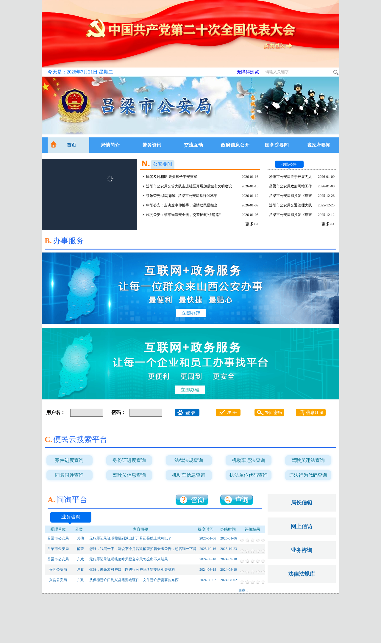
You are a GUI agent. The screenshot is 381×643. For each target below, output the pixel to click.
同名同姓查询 (69, 475)
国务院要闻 (277, 145)
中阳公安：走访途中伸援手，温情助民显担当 (182, 205)
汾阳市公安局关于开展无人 (290, 177)
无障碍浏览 (248, 72)
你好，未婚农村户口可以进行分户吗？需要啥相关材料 (132, 569)
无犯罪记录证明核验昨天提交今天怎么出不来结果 (128, 559)
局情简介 (110, 145)
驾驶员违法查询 (308, 460)
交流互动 (193, 145)
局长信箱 (301, 503)
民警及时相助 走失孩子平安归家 (171, 177)
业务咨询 (70, 516)
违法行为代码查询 (308, 475)
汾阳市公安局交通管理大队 (290, 205)
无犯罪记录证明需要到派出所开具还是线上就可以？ (130, 538)
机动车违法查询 (248, 460)
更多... (243, 590)
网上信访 (301, 526)
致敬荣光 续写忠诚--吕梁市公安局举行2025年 (181, 196)
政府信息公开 (235, 145)
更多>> (251, 224)
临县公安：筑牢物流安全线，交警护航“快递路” (183, 215)
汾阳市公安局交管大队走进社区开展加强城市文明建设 (189, 186)
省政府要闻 (318, 145)
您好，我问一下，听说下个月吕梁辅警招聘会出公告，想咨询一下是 (142, 549)
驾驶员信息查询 (129, 475)
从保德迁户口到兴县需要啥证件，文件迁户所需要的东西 (134, 580)
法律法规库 (301, 574)
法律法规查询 (188, 460)
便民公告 (289, 164)
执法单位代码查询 (248, 475)
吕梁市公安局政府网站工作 (290, 186)
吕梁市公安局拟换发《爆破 (290, 196)
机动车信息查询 (188, 475)
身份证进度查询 (129, 460)
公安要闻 (162, 164)
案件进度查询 (69, 460)
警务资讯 (151, 145)
